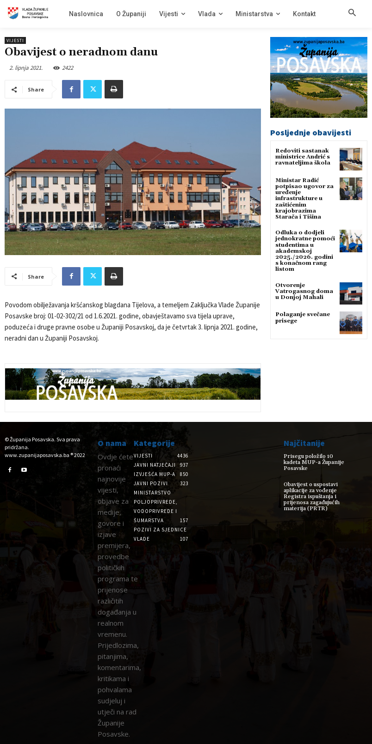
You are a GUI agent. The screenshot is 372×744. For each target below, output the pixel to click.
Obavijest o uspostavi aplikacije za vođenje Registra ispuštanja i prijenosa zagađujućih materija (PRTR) (312, 496)
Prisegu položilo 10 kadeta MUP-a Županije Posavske (314, 462)
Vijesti (15, 40)
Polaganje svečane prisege (302, 317)
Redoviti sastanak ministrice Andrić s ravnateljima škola (302, 156)
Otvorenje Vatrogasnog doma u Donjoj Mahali (304, 291)
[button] (352, 13)
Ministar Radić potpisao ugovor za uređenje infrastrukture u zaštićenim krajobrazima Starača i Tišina (304, 198)
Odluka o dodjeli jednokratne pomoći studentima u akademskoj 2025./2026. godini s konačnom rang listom (305, 251)
